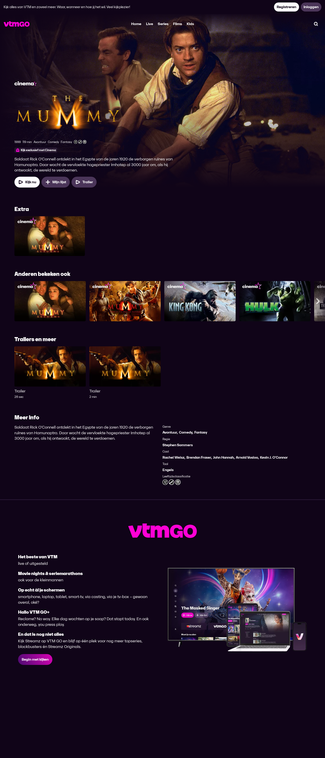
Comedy (185, 432)
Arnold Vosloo (247, 457)
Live (149, 24)
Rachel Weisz (173, 457)
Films (177, 24)
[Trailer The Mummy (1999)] (84, 182)
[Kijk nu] (27, 182)
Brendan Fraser (198, 457)
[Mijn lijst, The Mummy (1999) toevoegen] (56, 182)
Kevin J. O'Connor (274, 457)
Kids (190, 24)
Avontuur (169, 432)
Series (163, 24)
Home (136, 24)
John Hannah (223, 457)
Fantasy (200, 432)
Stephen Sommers (177, 445)
